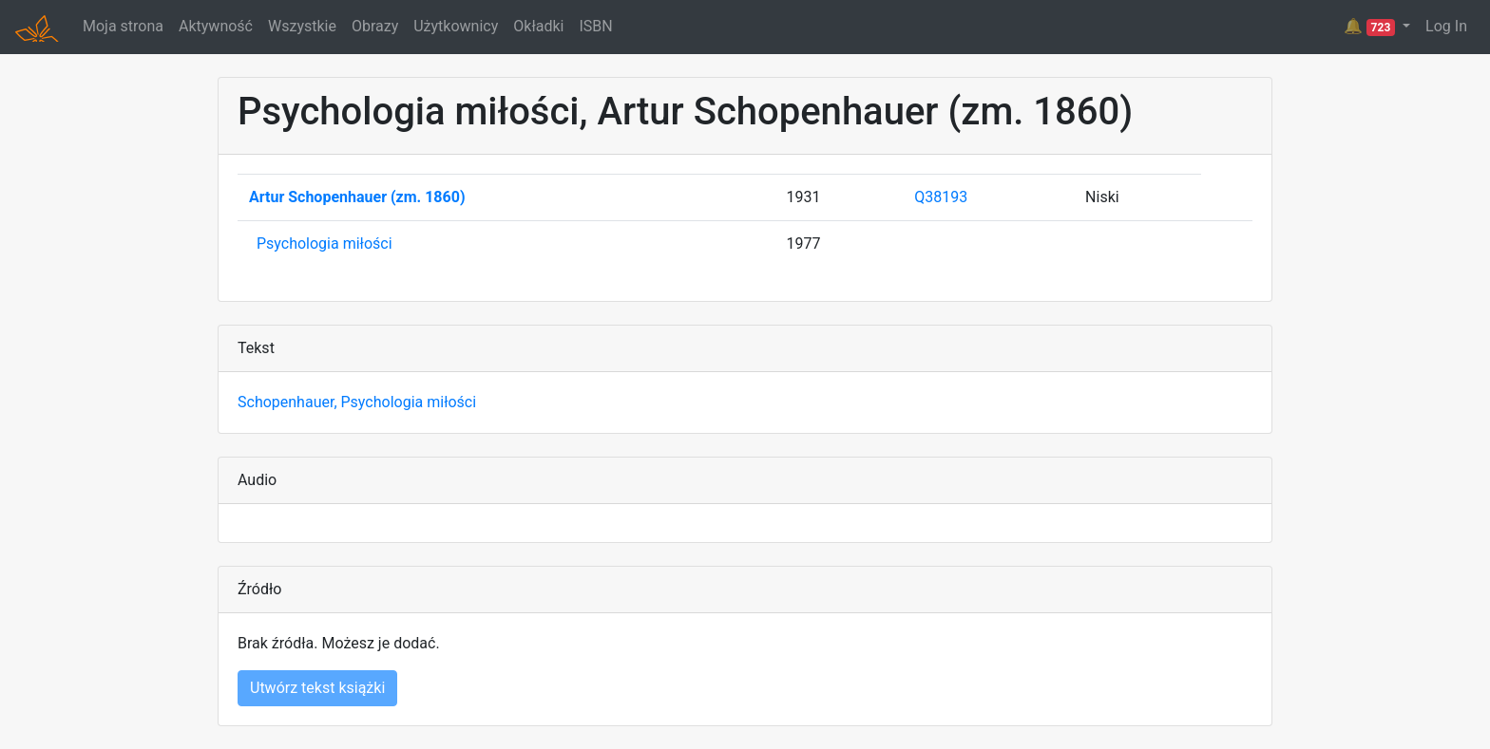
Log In (1446, 26)
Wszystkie (302, 26)
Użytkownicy (455, 26)
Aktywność (216, 26)
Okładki (538, 26)
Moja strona (123, 26)
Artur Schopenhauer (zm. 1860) (357, 197)
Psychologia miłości (324, 243)
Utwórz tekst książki (317, 688)
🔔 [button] (1371, 26)
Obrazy (375, 26)
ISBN (595, 26)
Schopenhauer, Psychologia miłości (357, 402)
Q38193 (940, 197)
